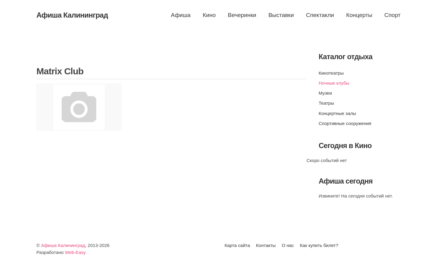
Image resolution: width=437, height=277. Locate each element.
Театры (326, 103)
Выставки (281, 15)
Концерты (359, 15)
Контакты (266, 245)
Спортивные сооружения (345, 123)
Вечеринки (242, 15)
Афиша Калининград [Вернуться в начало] (72, 15)
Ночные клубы (334, 83)
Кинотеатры (331, 73)
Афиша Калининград (63, 245)
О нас (288, 245)
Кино (209, 15)
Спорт (392, 15)
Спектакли (320, 15)
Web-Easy (75, 252)
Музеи (325, 93)
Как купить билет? (319, 245)
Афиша (181, 15)
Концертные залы (337, 113)
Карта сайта (237, 245)
